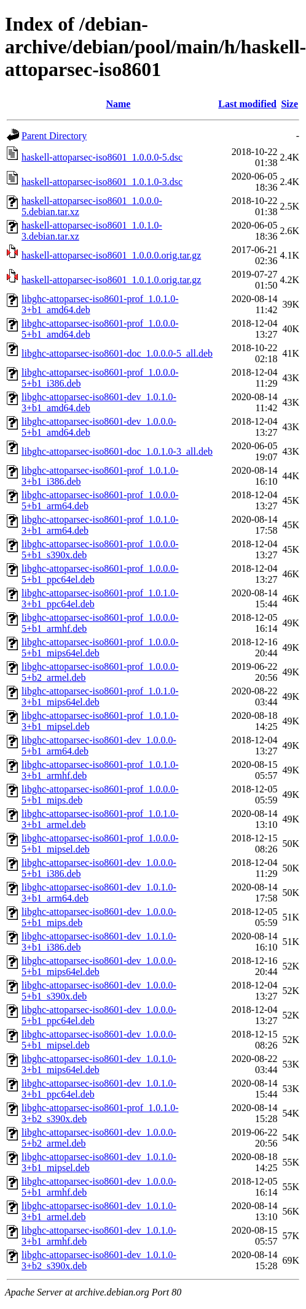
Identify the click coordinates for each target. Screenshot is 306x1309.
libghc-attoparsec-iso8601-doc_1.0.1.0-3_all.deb (117, 451)
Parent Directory (54, 136)
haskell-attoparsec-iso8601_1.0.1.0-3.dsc (102, 181)
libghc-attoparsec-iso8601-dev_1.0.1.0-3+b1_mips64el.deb (99, 1064)
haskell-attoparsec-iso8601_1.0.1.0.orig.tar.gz (111, 280)
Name (118, 104)
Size (289, 104)
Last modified (247, 104)
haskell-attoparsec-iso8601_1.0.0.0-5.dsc (102, 157)
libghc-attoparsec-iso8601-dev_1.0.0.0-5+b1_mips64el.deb (99, 966)
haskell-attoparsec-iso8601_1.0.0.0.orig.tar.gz (111, 255)
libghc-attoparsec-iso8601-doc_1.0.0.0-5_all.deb (117, 353)
